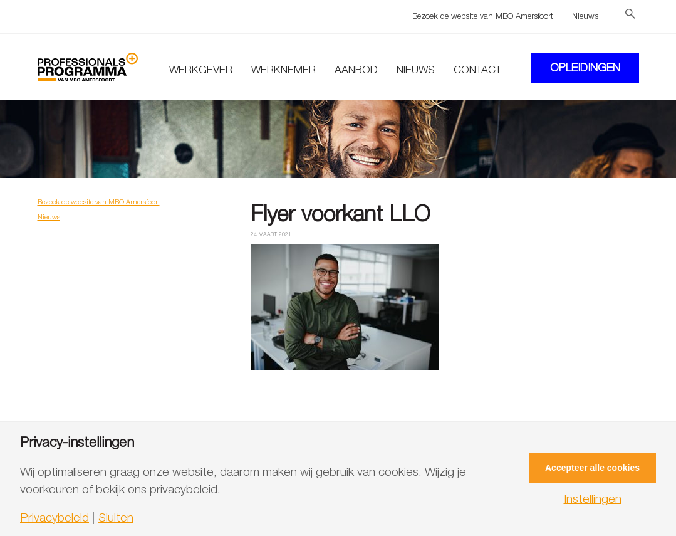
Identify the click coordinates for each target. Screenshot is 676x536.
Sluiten (115, 517)
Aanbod (356, 69)
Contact (477, 69)
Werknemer (283, 69)
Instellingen (592, 499)
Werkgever (200, 69)
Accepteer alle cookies (592, 468)
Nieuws (585, 16)
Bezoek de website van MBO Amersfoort (482, 16)
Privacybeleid (54, 517)
